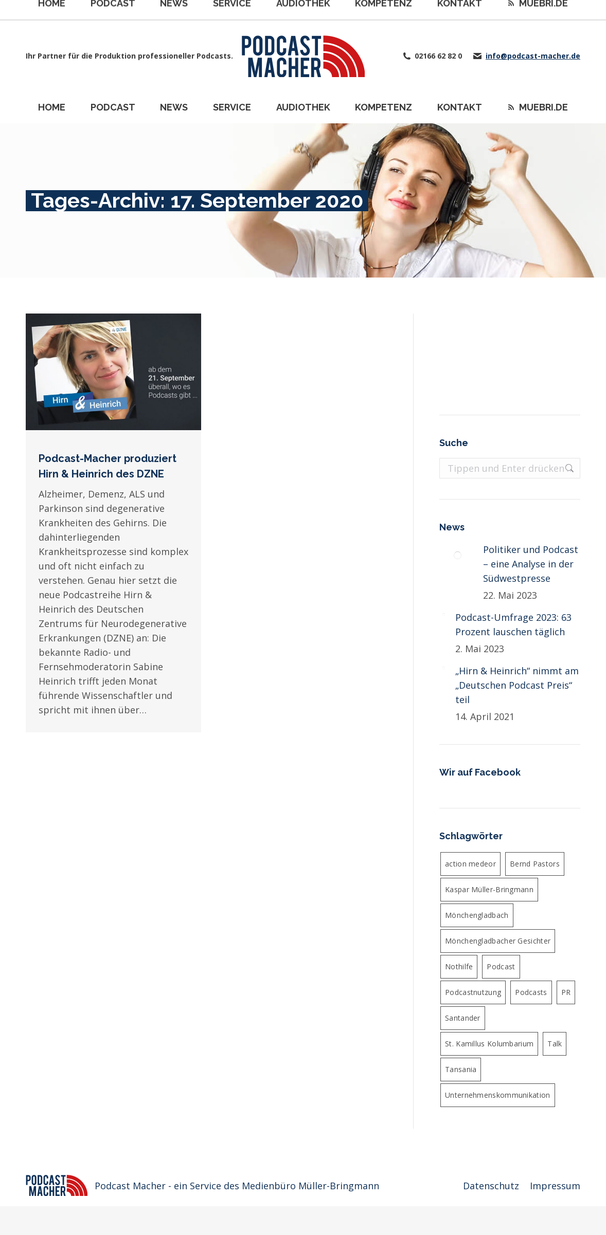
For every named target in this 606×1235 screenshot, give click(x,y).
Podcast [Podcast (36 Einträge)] (501, 966)
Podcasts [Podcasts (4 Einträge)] (531, 992)
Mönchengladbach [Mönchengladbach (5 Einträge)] (477, 915)
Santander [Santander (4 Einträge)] (462, 1018)
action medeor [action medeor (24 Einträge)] (470, 864)
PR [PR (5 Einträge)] (566, 992)
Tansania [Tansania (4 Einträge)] (460, 1069)
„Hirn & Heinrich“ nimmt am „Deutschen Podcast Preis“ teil (517, 685)
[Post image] (457, 555)
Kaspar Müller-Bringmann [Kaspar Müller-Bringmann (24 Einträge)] (489, 889)
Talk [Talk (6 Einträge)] (554, 1043)
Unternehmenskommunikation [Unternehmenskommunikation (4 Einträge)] (497, 1095)
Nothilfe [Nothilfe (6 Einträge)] (459, 966)
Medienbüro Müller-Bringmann (310, 1185)
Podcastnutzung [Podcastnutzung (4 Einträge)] (473, 992)
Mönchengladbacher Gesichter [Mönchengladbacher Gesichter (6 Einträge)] (497, 941)
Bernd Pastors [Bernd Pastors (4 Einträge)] (535, 864)
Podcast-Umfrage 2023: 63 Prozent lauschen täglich (513, 624)
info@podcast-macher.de (533, 56)
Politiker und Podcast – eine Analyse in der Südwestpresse (530, 563)
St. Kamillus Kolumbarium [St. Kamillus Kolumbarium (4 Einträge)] (489, 1043)
